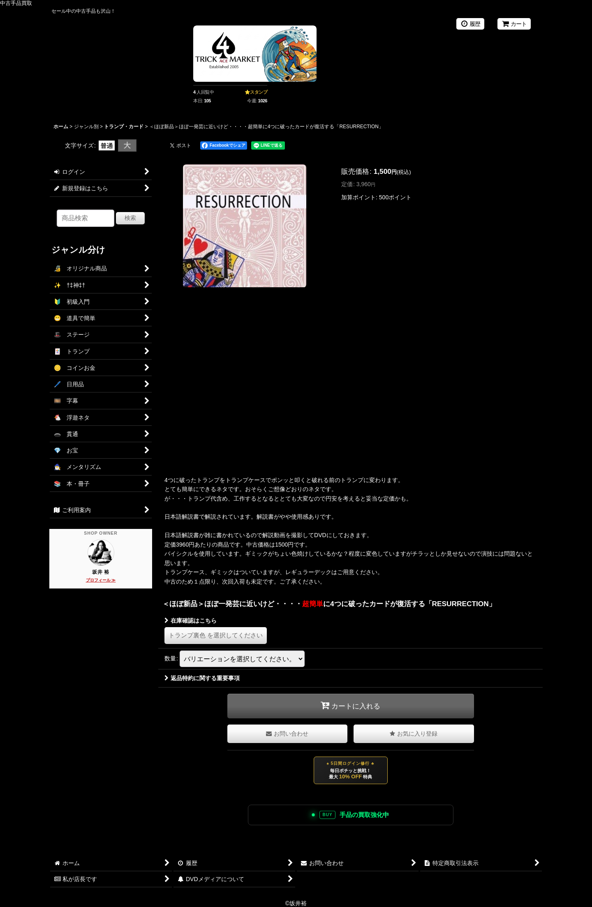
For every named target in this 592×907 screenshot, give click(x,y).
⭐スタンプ (256, 92)
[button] (414, 734)
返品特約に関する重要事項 (202, 678)
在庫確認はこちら (190, 620)
